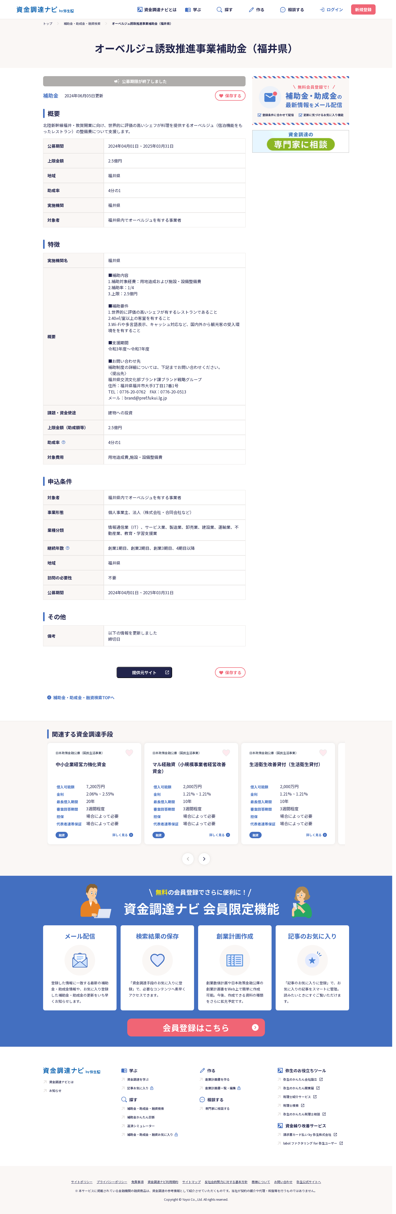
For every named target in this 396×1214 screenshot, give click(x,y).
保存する (233, 95)
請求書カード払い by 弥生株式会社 (307, 1134)
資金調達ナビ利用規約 (163, 1182)
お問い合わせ (283, 1182)
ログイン (335, 9)
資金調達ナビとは (157, 9)
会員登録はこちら (211, 1027)
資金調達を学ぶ (138, 1079)
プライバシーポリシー (112, 1182)
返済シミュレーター (141, 1126)
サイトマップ (191, 1182)
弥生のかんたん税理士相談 (301, 1114)
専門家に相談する (217, 1108)
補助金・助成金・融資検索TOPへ (83, 697)
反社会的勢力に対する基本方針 (226, 1182)
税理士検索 (291, 1105)
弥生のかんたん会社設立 (300, 1079)
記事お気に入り (138, 1088)
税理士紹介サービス (297, 1096)
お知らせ (55, 1090)
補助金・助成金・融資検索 (82, 23)
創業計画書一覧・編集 (220, 1088)
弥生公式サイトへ (309, 1182)
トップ (47, 23)
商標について (261, 1182)
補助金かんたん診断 (141, 1117)
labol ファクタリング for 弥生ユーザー (310, 1143)
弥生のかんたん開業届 (298, 1088)
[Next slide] (204, 859)
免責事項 (137, 1182)
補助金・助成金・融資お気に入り (150, 1134)
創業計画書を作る (217, 1079)
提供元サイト (144, 672)
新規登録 (363, 9)
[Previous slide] (188, 859)
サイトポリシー (82, 1182)
